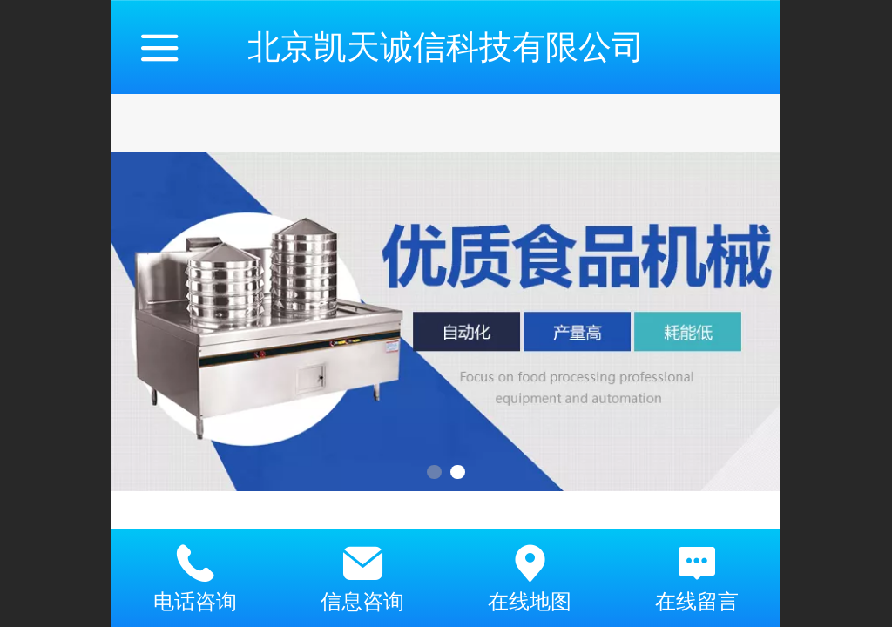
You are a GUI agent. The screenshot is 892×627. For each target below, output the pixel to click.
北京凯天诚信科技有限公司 (446, 46)
